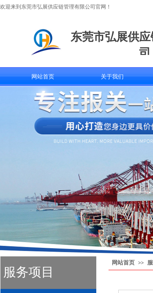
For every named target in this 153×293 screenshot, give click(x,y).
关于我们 (112, 77)
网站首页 (42, 77)
